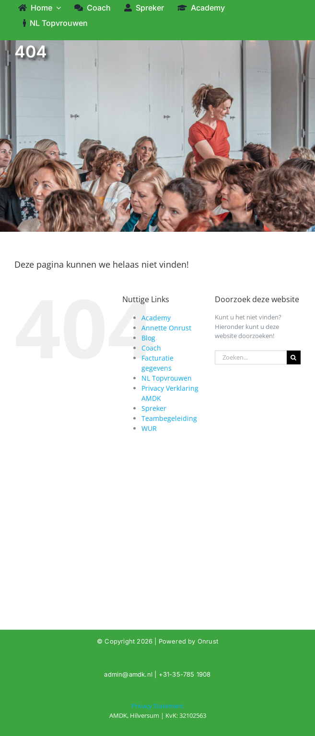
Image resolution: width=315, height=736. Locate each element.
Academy (156, 317)
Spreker (153, 408)
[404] (157, 710)
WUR (149, 428)
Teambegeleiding (169, 418)
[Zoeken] (294, 357)
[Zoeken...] (251, 357)
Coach (151, 347)
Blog (148, 337)
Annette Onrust (166, 327)
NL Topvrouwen (166, 378)
